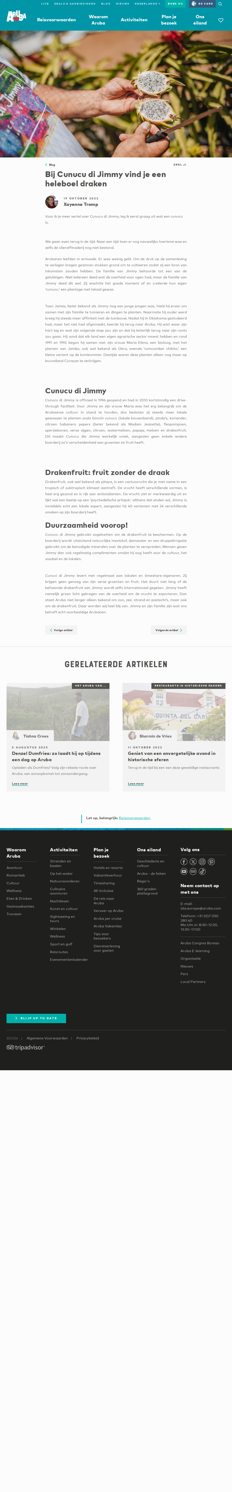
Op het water (61, 874)
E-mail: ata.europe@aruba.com (201, 906)
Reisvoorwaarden (56, 19)
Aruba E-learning (195, 951)
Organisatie (191, 958)
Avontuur (14, 868)
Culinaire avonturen (59, 891)
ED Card (202, 3)
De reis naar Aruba (104, 901)
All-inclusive (103, 891)
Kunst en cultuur (64, 909)
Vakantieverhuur (108, 875)
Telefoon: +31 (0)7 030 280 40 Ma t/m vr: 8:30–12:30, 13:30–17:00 (199, 922)
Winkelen (58, 929)
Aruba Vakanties (108, 926)
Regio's (143, 881)
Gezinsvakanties (20, 906)
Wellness (14, 891)
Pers (184, 974)
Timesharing (104, 883)
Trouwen (14, 914)
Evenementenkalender (69, 960)
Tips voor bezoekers (102, 936)
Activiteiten (134, 19)
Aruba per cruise (107, 918)
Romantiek (16, 875)
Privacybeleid (87, 1038)
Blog (106, 3)
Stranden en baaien (60, 863)
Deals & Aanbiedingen (75, 3)
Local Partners (193, 982)
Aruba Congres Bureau (200, 943)
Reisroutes (59, 952)
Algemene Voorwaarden (47, 1038)
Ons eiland (149, 849)
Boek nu (175, 3)
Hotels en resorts (108, 868)
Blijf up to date (36, 1018)
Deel (180, 164)
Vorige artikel (61, 630)
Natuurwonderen (65, 881)
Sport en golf (61, 944)
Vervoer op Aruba (108, 911)
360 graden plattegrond (147, 891)
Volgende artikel (169, 630)
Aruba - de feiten (151, 874)
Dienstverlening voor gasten (107, 948)
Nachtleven (59, 901)
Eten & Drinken (19, 899)
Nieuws (123, 3)
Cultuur (13, 883)
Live (44, 3)
